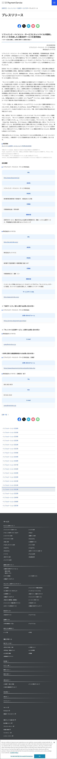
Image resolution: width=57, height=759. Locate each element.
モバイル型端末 (7, 576)
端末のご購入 (7, 571)
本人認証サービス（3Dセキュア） (11, 590)
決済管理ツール (7, 593)
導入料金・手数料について (9, 650)
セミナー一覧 (6, 665)
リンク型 (6, 632)
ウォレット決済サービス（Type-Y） (11, 532)
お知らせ (5, 696)
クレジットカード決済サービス (10, 529)
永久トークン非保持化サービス (10, 606)
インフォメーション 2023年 (10, 440)
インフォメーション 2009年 (10, 497)
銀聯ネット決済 (32, 535)
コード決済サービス (33, 576)
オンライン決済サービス (8, 525)
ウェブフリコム (32, 614)
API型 (30, 632)
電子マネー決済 (7, 557)
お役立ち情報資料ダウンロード (10, 687)
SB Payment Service (12, 3)
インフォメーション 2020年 (10, 453)
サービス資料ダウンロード (34, 684)
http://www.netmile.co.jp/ (11, 297)
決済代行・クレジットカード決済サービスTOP (15, 8)
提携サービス (6, 669)
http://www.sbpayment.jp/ (11, 178)
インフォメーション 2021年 (10, 449)
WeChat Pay (6, 551)
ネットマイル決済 (7, 560)
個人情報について (7, 723)
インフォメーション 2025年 (10, 432)
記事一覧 (4, 414)
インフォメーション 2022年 (10, 445)
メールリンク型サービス (34, 600)
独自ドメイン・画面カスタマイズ (36, 593)
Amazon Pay (32, 538)
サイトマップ (6, 701)
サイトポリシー (7, 732)
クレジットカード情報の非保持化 (36, 587)
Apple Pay (6, 547)
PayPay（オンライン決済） (9, 544)
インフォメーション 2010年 (10, 493)
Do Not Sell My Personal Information (22, 756)
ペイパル (6, 554)
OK (40, 756)
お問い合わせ (6, 680)
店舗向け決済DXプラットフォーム (11, 568)
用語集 (30, 653)
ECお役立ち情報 (7, 653)
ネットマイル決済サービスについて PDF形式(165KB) (16, 146)
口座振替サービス (32, 541)
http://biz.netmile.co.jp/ (11, 242)
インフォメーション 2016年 (10, 469)
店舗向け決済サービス (8, 564)
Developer (6, 710)
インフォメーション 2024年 (10, 436)
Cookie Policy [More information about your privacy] (14, 752)
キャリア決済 (32, 544)
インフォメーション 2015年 (10, 473)
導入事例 (5, 661)
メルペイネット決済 (8, 535)
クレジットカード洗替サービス (35, 596)
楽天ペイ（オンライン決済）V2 (35, 551)
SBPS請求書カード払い (9, 623)
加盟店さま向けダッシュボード (35, 606)
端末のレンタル (8, 573)
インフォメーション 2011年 (10, 489)
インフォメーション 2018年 (10, 461)
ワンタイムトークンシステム (35, 590)
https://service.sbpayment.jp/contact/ (15, 321)
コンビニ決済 (32, 529)
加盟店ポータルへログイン (9, 714)
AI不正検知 (6, 587)
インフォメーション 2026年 (10, 428)
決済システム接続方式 (8, 628)
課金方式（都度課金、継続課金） (11, 600)
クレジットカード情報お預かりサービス (12, 603)
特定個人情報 (6, 729)
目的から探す (6, 674)
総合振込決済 (32, 557)
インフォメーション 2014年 (10, 477)
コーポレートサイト (8, 736)
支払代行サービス (7, 614)
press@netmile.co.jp (10, 405)
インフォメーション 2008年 (10, 501)
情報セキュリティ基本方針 (9, 720)
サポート (5, 707)
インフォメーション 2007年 (10, 505)
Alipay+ (30, 532)
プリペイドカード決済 (8, 538)
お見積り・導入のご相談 (9, 684)
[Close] (54, 742)
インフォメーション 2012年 (10, 485)
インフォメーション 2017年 (10, 465)
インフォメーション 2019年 (10, 457)
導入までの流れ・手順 (8, 647)
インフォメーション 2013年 (10, 481)
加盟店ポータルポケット (9, 596)
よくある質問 (32, 650)
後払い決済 (6, 541)
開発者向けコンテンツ (8, 656)
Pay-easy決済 (32, 554)
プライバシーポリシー (8, 726)
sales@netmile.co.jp (10, 344)
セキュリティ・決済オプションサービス (11, 583)
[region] (28, 749)
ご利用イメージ (32, 647)
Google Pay (31, 547)
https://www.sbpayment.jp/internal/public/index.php (19, 368)
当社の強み (6, 692)
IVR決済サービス (32, 603)
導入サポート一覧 (7, 643)
